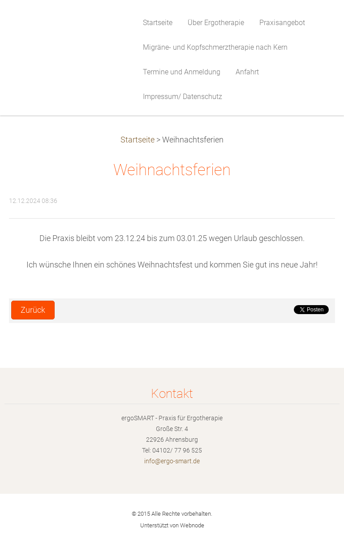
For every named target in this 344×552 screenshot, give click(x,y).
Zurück (33, 310)
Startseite (137, 139)
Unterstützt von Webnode (172, 525)
